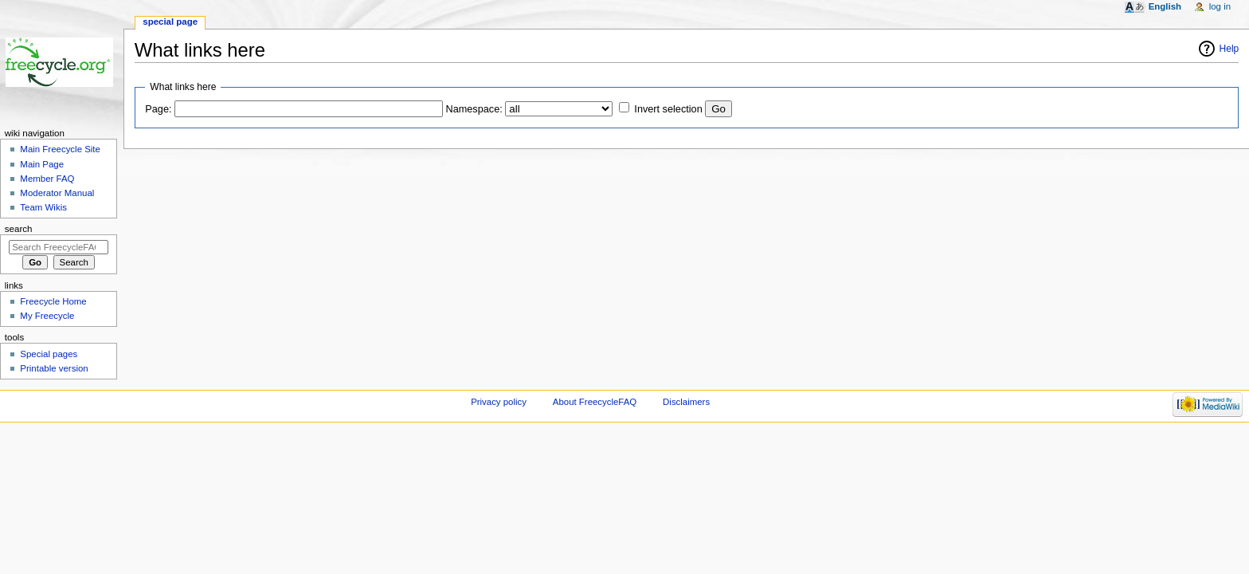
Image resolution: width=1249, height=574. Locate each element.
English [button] (1165, 6)
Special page (170, 21)
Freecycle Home (53, 301)
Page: (158, 109)
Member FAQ (47, 178)
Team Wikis (43, 207)
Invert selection (668, 109)
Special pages (48, 354)
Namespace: (474, 109)
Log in (1220, 6)
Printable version (54, 368)
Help (1229, 48)
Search (19, 229)
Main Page (42, 164)
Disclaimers (686, 402)
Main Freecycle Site (60, 149)
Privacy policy (499, 402)
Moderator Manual (57, 193)
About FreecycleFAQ (594, 402)
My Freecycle (47, 315)
